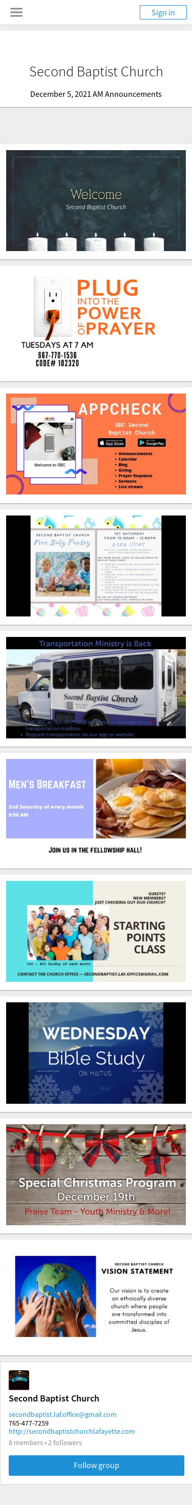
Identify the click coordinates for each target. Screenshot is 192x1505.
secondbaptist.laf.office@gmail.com (63, 1414)
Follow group (96, 1465)
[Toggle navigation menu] (16, 12)
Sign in (163, 12)
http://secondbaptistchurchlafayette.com (72, 1431)
